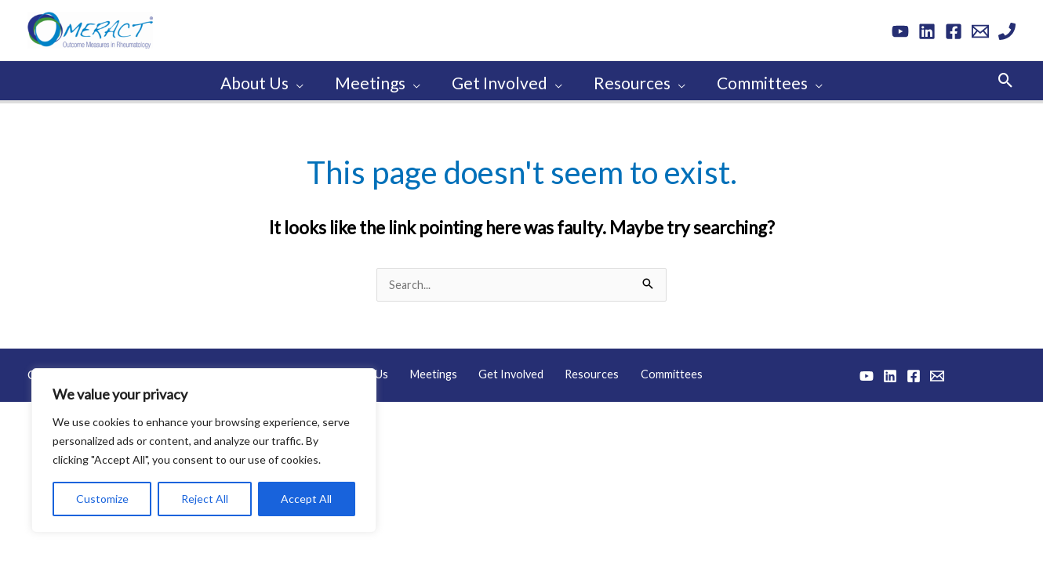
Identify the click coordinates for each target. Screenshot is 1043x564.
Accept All (306, 498)
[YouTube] (900, 31)
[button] (1006, 78)
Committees (655, 370)
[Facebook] (953, 31)
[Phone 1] (1007, 31)
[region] (203, 450)
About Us (381, 370)
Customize (102, 498)
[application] (292, 78)
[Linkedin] (927, 31)
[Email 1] (980, 31)
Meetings (441, 370)
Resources (585, 370)
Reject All (204, 498)
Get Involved (512, 370)
